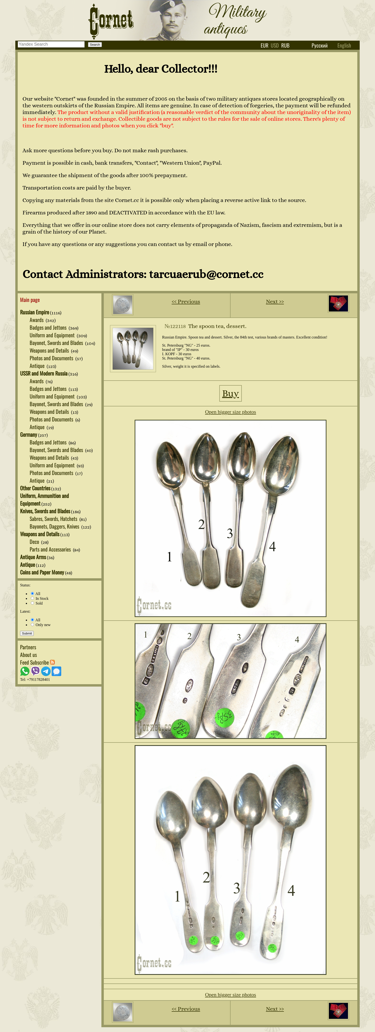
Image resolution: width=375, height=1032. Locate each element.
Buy (230, 393)
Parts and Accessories (51, 549)
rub (285, 45)
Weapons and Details (50, 350)
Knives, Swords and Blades (45, 511)
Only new (41, 625)
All (35, 594)
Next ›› (275, 301)
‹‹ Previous (186, 301)
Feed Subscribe (37, 662)
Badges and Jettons (49, 327)
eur (264, 45)
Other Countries (35, 488)
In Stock (40, 598)
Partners (28, 647)
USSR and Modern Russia (43, 373)
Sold (37, 603)
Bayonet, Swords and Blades (57, 342)
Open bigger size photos (230, 412)
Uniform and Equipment (53, 335)
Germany (28, 434)
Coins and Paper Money (42, 572)
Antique (38, 365)
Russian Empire (34, 312)
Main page (30, 299)
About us (28, 654)
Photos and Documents (52, 358)
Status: (25, 585)
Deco (35, 541)
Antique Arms (33, 557)
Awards (37, 319)
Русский (320, 45)
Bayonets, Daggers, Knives (55, 526)
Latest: (25, 611)
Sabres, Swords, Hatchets (54, 518)
